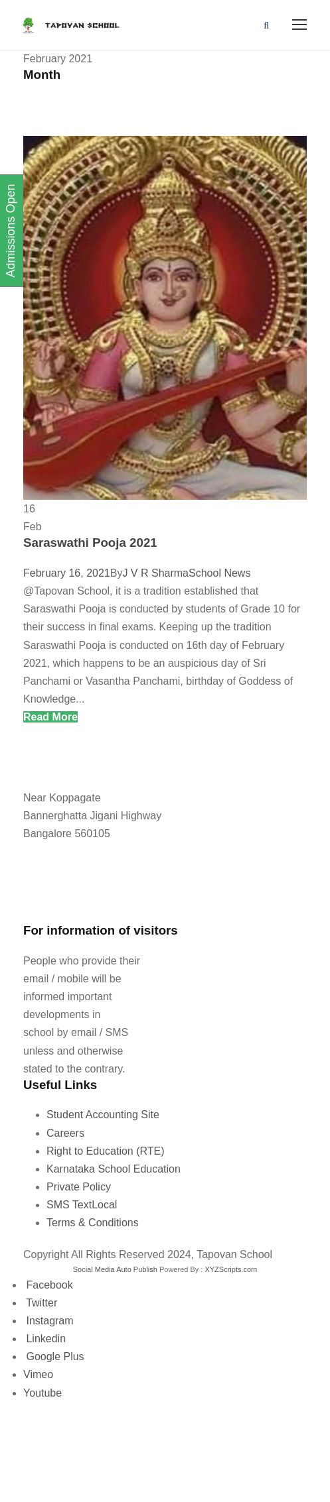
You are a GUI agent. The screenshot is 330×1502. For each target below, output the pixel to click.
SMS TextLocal (81, 1204)
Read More (50, 716)
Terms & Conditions (92, 1222)
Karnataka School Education (113, 1169)
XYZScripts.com (231, 1269)
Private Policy (78, 1186)
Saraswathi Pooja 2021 (90, 542)
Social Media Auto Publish (115, 1269)
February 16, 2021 (66, 573)
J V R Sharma (155, 573)
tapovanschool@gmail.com (83, 901)
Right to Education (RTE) (105, 1151)
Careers (65, 1133)
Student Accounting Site (102, 1114)
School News (219, 573)
